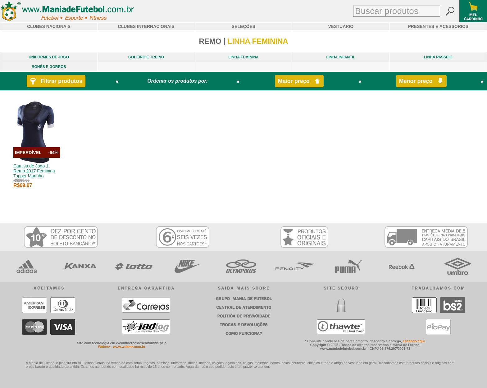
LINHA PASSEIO (438, 57)
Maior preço (299, 81)
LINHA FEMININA (243, 57)
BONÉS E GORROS (49, 67)
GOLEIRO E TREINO (146, 57)
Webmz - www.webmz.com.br (122, 347)
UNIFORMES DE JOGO (49, 57)
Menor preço (421, 81)
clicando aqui (414, 341)
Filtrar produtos (56, 81)
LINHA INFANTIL (341, 57)
